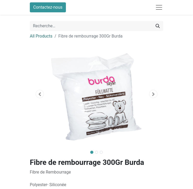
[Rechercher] (157, 26)
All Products (41, 36)
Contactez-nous (48, 7)
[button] (40, 94)
